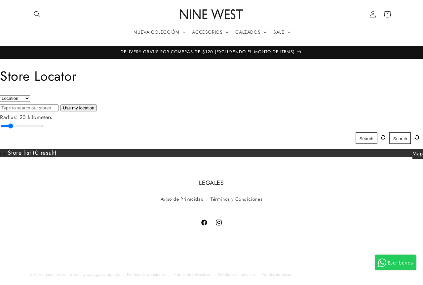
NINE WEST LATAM (63, 271)
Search (400, 138)
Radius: (9, 117)
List (4, 153)
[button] (37, 14)
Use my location (79, 107)
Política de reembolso (146, 270)
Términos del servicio (236, 270)
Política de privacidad (192, 270)
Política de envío (276, 270)
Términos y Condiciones (236, 199)
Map (417, 153)
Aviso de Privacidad (182, 199)
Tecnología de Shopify (100, 271)
